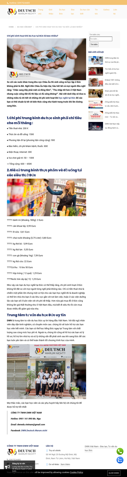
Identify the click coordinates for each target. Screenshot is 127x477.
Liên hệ (115, 12)
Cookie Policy (76, 472)
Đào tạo (72, 12)
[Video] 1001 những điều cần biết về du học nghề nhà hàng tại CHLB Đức (112, 82)
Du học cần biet (24, 27)
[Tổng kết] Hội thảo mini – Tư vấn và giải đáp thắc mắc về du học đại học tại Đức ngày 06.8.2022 (112, 115)
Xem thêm (65, 464)
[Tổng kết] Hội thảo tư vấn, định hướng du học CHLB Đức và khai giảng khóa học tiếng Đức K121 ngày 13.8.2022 (112, 104)
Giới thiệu (51, 12)
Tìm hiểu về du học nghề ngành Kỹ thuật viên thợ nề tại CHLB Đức (112, 71)
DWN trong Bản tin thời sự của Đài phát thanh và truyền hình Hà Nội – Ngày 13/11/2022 (112, 60)
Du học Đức (62, 12)
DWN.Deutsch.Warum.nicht (34, 430)
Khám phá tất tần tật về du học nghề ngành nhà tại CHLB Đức (112, 93)
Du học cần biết (85, 12)
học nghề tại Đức (67, 98)
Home (11, 27)
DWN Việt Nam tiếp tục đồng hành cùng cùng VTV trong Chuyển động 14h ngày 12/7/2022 (112, 126)
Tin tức (96, 12)
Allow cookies (114, 473)
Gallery (106, 10)
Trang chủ (40, 12)
